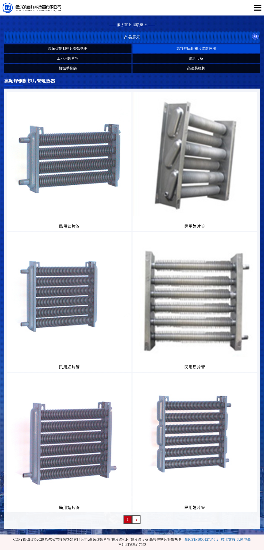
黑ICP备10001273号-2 (201, 539)
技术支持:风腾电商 (236, 539)
